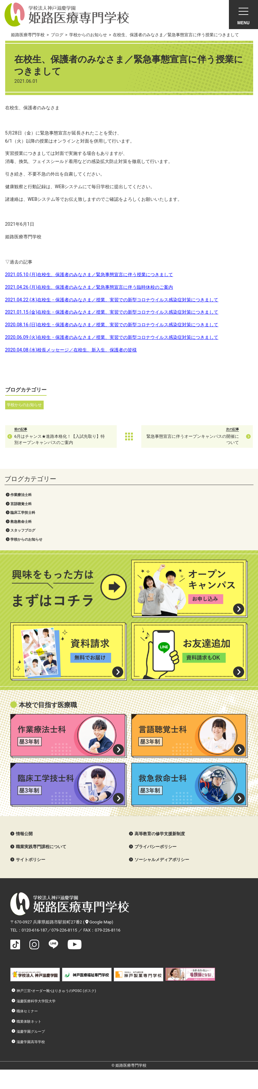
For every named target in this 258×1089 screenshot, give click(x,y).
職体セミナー (27, 1011)
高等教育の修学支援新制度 (159, 833)
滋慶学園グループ (30, 1031)
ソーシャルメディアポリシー (161, 859)
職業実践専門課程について (41, 846)
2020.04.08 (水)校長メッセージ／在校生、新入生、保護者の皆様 (71, 350)
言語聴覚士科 (21, 503)
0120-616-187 (34, 930)
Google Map (98, 922)
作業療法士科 (21, 494)
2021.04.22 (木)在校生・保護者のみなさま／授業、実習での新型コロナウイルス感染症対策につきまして (112, 300)
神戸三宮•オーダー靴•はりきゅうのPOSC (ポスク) (56, 990)
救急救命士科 (21, 521)
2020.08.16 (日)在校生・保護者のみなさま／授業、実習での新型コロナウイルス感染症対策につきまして (112, 325)
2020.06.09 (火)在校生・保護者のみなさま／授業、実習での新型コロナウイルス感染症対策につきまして (112, 337)
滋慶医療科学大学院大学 (36, 1001)
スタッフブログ (22, 530)
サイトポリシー (30, 859)
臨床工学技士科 (22, 512)
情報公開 (24, 833)
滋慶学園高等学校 (30, 1042)
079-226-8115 (64, 930)
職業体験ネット (28, 1021)
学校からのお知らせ (26, 539)
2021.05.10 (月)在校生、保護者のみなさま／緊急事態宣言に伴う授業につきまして (89, 274)
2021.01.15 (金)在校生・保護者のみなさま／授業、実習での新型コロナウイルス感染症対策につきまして (112, 312)
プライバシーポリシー (155, 846)
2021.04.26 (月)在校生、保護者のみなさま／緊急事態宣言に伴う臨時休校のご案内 (89, 287)
